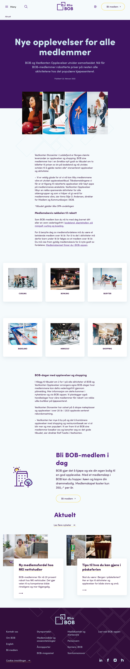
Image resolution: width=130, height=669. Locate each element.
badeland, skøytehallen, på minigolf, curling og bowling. (64, 224)
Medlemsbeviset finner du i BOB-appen (66, 245)
